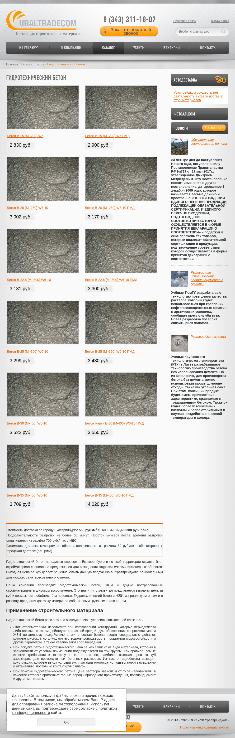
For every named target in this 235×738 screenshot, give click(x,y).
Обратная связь (184, 21)
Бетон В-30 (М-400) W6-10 (27, 423)
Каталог (108, 47)
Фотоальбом (184, 114)
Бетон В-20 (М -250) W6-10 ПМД (110, 208)
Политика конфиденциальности (204, 727)
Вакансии (171, 47)
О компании (71, 47)
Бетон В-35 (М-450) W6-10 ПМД (109, 495)
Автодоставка (185, 80)
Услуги (138, 47)
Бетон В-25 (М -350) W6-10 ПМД (110, 351)
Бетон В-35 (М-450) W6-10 (27, 495)
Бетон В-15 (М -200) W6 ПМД (107, 136)
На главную (28, 47)
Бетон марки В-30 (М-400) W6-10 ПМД (114, 423)
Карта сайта (220, 21)
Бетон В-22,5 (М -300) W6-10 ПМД (111, 280)
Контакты (208, 47)
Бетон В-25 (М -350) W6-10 (27, 351)
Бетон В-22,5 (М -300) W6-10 (29, 280)
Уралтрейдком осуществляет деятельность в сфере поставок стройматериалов (198, 96)
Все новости (213, 128)
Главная (12, 64)
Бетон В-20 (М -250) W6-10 (27, 208)
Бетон (39, 64)
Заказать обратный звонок (131, 31)
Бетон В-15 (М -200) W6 (25, 136)
